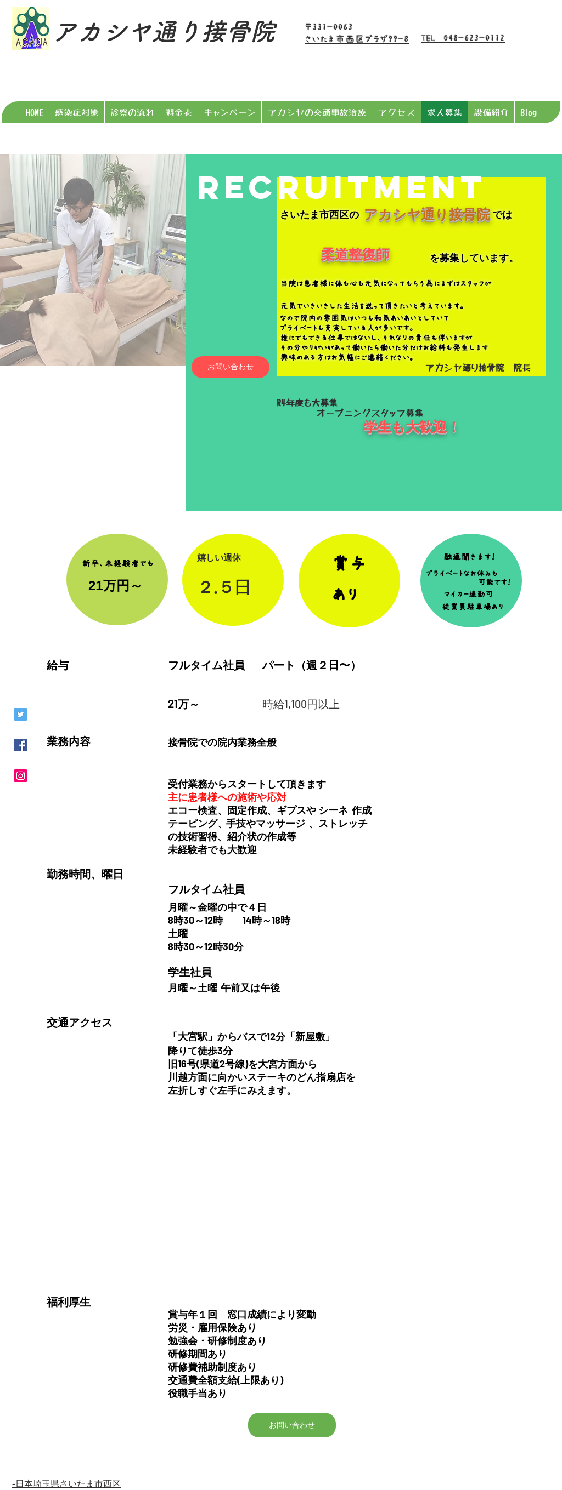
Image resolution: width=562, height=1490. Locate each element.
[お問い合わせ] (230, 367)
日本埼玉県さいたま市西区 (68, 1483)
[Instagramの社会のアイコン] (20, 775)
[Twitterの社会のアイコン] (20, 714)
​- (13, 1483)
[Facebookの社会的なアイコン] (20, 745)
